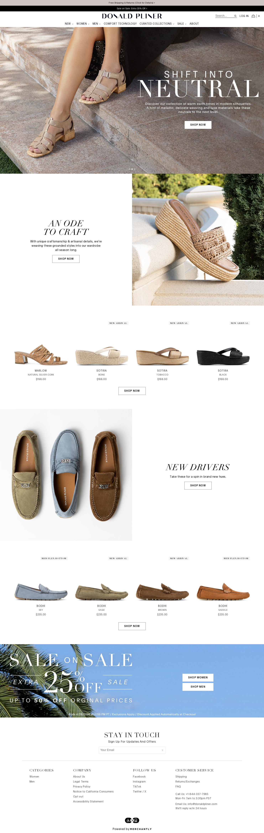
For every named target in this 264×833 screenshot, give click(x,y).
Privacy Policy (81, 786)
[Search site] (235, 16)
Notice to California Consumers (93, 791)
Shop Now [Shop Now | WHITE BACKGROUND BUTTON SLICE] (132, 391)
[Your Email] (129, 750)
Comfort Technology (120, 24)
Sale (182, 24)
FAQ (178, 786)
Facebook (139, 777)
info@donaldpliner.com (202, 804)
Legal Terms (81, 782)
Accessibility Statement (88, 801)
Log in (244, 16)
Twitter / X (139, 791)
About (194, 24)
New (69, 24)
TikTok (137, 786)
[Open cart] (256, 16)
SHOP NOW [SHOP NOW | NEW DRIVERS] (198, 485)
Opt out (78, 796)
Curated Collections (157, 24)
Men (97, 24)
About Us (79, 777)
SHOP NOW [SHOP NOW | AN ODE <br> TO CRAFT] (66, 259)
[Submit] (162, 750)
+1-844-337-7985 (197, 794)
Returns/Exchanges (188, 782)
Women (83, 24)
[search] (224, 16)
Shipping (181, 777)
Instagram (139, 782)
